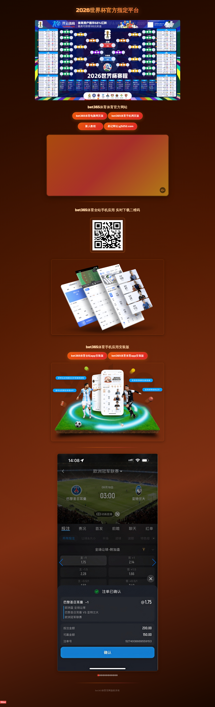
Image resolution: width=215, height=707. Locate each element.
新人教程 (90, 126)
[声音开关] (162, 190)
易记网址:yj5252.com (122, 126)
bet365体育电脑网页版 (89, 115)
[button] (61, 566)
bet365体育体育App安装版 (126, 357)
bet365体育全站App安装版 (88, 357)
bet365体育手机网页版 (125, 115)
